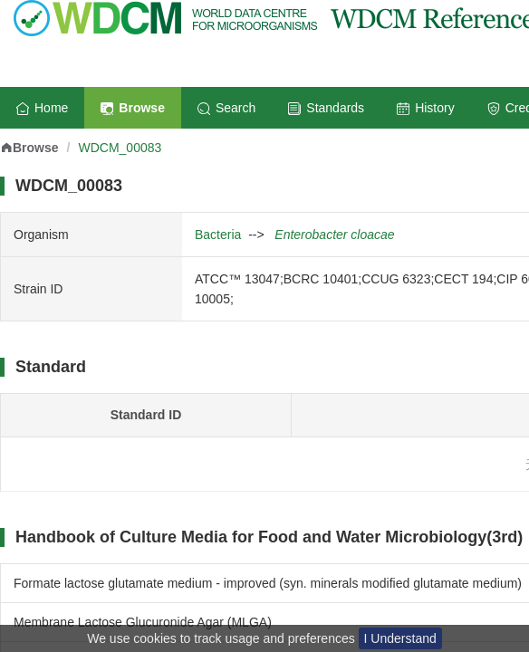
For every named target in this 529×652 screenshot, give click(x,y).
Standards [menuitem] (326, 108)
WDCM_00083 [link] (119, 147)
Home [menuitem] (42, 108)
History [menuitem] (426, 108)
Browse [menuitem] (133, 108)
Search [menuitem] (226, 108)
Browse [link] (29, 147)
